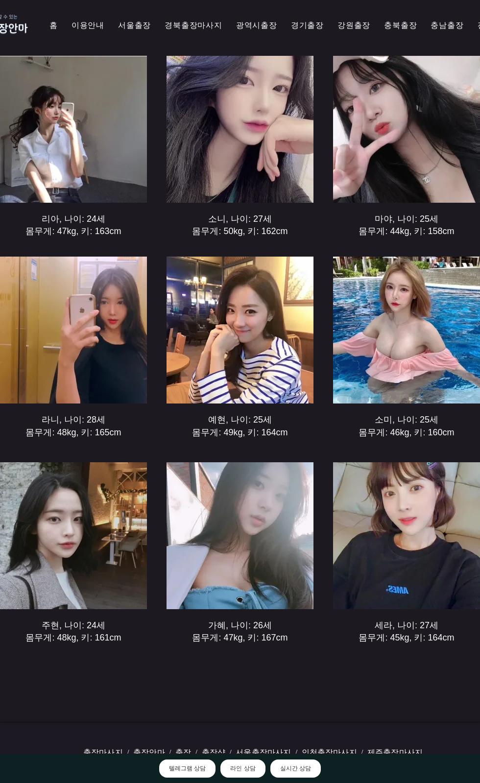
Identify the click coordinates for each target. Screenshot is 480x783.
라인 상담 (242, 768)
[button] (193, 25)
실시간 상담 (295, 768)
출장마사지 (103, 752)
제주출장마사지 (395, 752)
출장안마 (149, 752)
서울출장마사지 (263, 752)
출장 (183, 752)
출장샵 (213, 752)
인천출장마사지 (329, 752)
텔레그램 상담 (187, 768)
